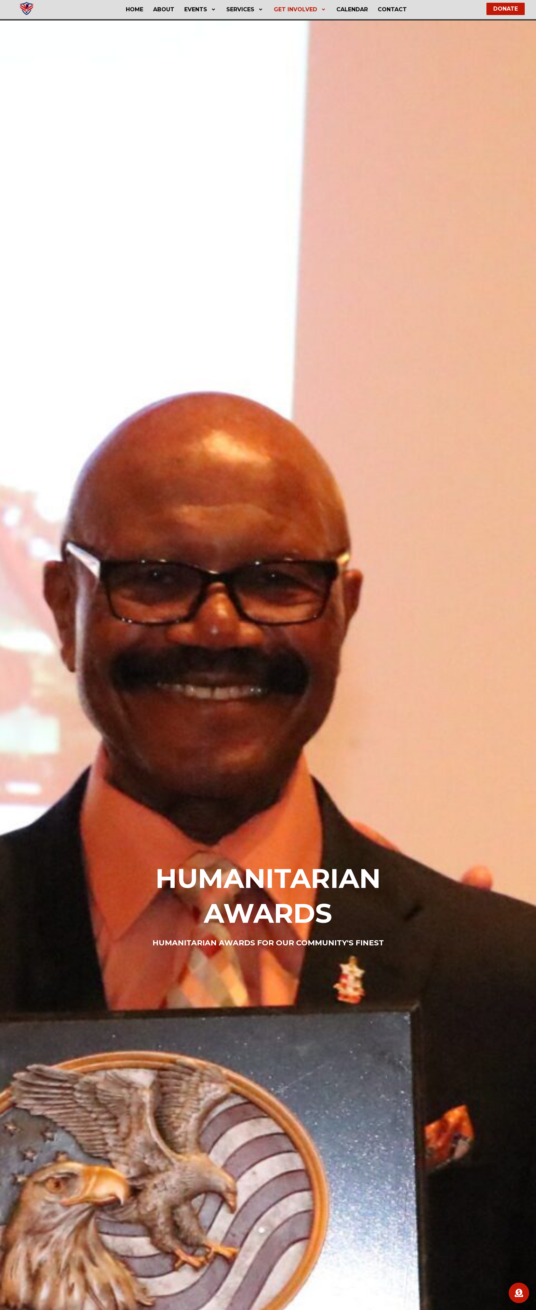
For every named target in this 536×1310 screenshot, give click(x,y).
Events (200, 9)
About (163, 9)
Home (134, 9)
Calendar (352, 9)
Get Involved (300, 9)
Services (245, 9)
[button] (200, 9)
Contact (392, 9)
